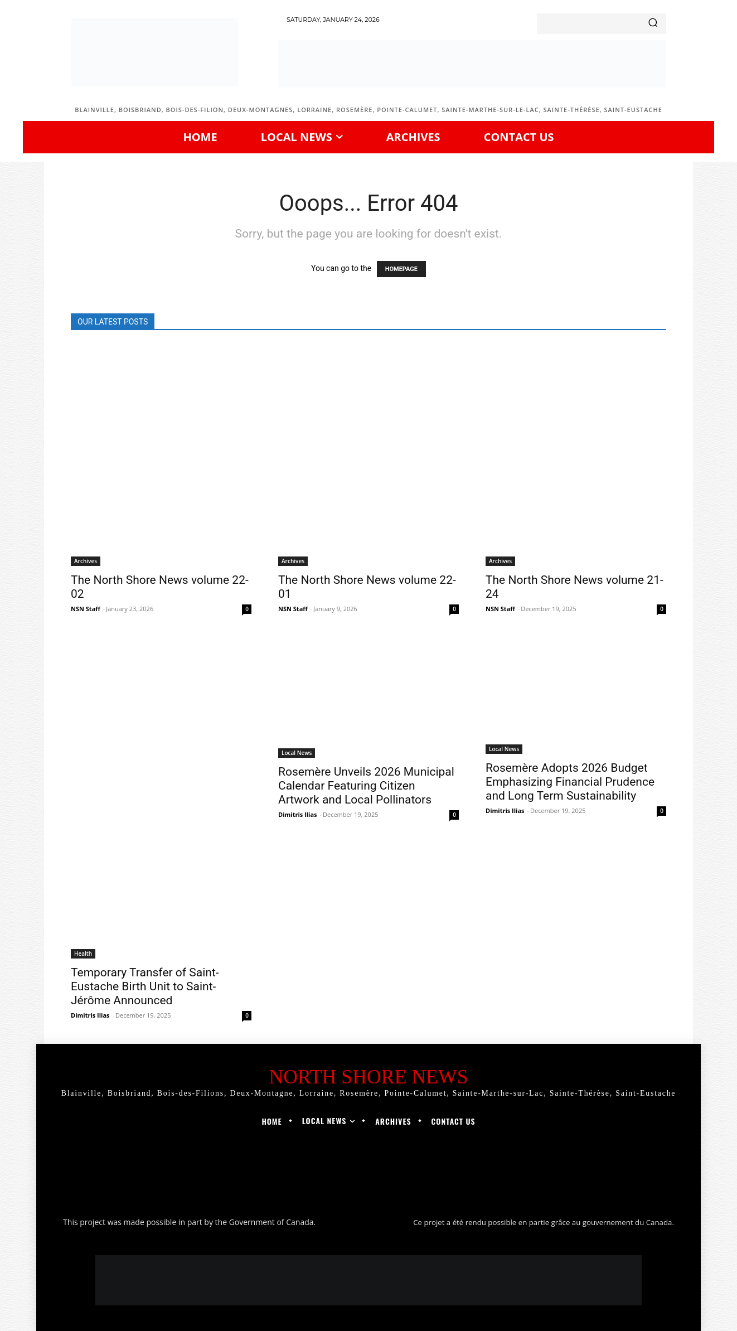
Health (83, 953)
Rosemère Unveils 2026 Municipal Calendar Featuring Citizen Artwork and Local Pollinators (366, 785)
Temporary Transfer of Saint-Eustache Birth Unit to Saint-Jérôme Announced (145, 986)
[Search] (652, 23)
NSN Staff (85, 608)
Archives (85, 561)
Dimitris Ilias (90, 1015)
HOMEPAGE (401, 269)
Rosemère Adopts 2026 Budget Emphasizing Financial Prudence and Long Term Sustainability (570, 781)
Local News (297, 753)
